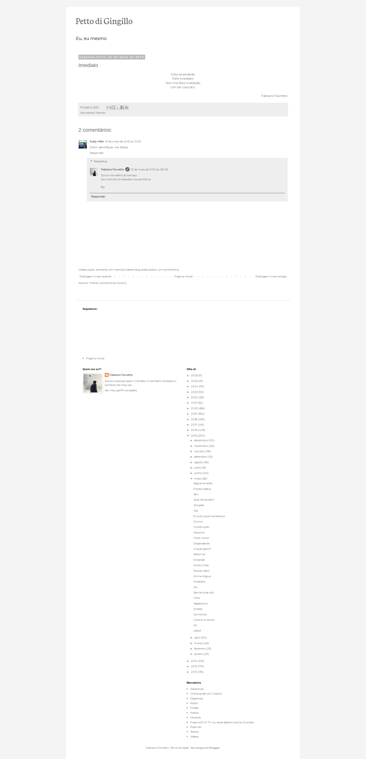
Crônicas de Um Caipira (206, 693)
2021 (194, 402)
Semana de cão (204, 592)
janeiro (199, 654)
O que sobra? (202, 549)
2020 (195, 408)
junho (198, 473)
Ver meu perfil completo (121, 390)
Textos (194, 731)
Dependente (202, 543)
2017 (194, 424)
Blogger (214, 747)
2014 (194, 661)
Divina (198, 521)
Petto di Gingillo (104, 20)
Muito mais (201, 565)
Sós (196, 510)
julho (198, 467)
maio (198, 478)
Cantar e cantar (204, 619)
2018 (194, 419)
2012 (194, 672)
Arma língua (202, 576)
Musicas (195, 717)
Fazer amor (201, 538)
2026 (195, 375)
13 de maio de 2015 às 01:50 (123, 141)
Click (197, 598)
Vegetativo (201, 603)
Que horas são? (204, 499)
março (199, 643)
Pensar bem (202, 570)
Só (195, 625)
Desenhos (196, 698)
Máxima (199, 532)
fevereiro (200, 648)
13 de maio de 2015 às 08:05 (149, 169)
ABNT (197, 630)
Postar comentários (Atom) (108, 283)
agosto (199, 462)
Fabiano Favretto (112, 169)
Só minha (200, 614)
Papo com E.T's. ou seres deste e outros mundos (222, 722)
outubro (200, 451)
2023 (195, 392)
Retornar (200, 554)
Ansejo (198, 609)
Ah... (197, 587)
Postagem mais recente (95, 276)
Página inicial (183, 276)
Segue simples (203, 483)
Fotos (193, 703)
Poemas (100, 112)
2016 (194, 430)
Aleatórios (197, 689)
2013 (194, 666)
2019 (194, 413)
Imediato (199, 581)
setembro (201, 456)
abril (197, 637)
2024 (195, 386)
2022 (195, 397)
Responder (97, 153)
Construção (201, 527)
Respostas (100, 161)
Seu (196, 494)
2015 (194, 435)
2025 (194, 381)
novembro (201, 446)
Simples (199, 505)
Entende (199, 559)
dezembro (201, 440)
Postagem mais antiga (271, 276)
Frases (194, 708)
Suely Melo (97, 141)
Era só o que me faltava (209, 516)
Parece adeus (202, 489)
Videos (194, 736)
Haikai (194, 712)
